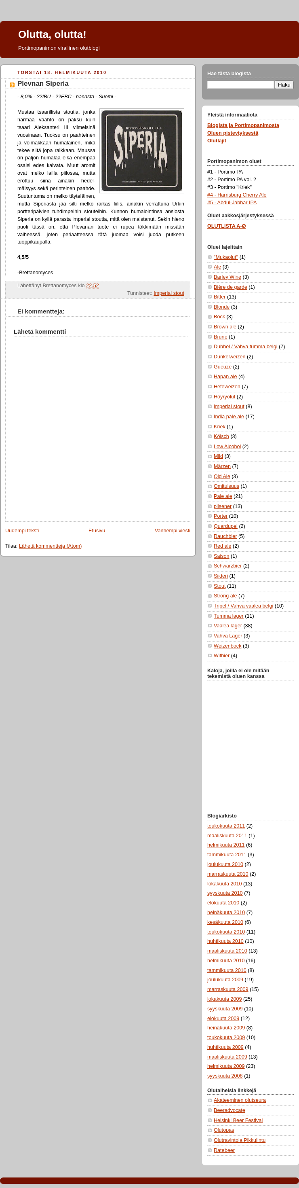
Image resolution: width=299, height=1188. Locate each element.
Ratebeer (224, 1150)
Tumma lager (229, 616)
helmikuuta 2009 (226, 1066)
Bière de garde (230, 287)
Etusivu (96, 531)
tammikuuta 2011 (226, 855)
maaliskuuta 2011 (227, 836)
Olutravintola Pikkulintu (239, 1140)
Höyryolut (224, 397)
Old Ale (222, 476)
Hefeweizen (227, 387)
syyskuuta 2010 (225, 893)
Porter (220, 516)
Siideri (221, 576)
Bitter (219, 297)
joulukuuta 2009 (225, 980)
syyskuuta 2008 (225, 1076)
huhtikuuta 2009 (225, 1047)
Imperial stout (169, 293)
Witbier (222, 656)
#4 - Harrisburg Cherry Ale (236, 195)
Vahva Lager (228, 636)
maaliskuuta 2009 (227, 1057)
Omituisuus (226, 486)
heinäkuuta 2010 (226, 912)
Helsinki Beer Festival (238, 1120)
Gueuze (223, 367)
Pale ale (223, 496)
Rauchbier (225, 536)
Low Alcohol (227, 446)
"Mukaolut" (226, 257)
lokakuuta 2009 (224, 999)
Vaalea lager (228, 626)
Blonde (222, 307)
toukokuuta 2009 (226, 1037)
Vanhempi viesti (172, 531)
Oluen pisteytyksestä (232, 133)
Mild (218, 456)
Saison (222, 556)
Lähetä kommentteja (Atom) (50, 546)
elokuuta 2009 (223, 1018)
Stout (219, 586)
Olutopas (224, 1130)
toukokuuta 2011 (226, 826)
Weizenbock (227, 646)
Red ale (222, 546)
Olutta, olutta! (52, 34)
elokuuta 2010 (223, 903)
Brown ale (225, 327)
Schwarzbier (228, 566)
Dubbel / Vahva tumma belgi (245, 346)
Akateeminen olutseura (240, 1100)
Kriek (219, 427)
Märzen (222, 466)
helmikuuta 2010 (226, 961)
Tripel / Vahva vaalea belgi (243, 606)
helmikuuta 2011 (226, 845)
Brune (220, 337)
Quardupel (226, 526)
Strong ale (225, 596)
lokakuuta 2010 (224, 884)
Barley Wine (227, 277)
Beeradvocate (229, 1110)
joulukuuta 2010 (225, 864)
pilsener (223, 506)
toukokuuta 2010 (226, 932)
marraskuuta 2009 (227, 989)
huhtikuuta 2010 (225, 941)
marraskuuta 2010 (227, 874)
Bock (219, 317)
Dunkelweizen (230, 357)
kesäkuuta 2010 (225, 922)
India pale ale (229, 416)
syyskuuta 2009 (225, 1009)
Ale (217, 267)
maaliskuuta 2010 (227, 951)
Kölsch (221, 436)
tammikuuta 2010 (226, 970)
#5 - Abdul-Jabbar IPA (232, 202)
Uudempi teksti (22, 531)
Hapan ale (225, 376)
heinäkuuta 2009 (226, 1028)
